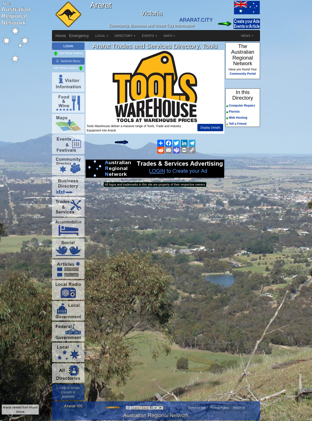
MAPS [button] (169, 35)
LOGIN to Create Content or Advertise (68, 392)
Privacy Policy (219, 407)
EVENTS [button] (149, 35)
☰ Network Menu (68, 61)
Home (60, 36)
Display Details (210, 127)
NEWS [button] (247, 35)
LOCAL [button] (101, 35)
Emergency (79, 36)
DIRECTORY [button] (125, 35)
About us (239, 407)
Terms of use (196, 407)
